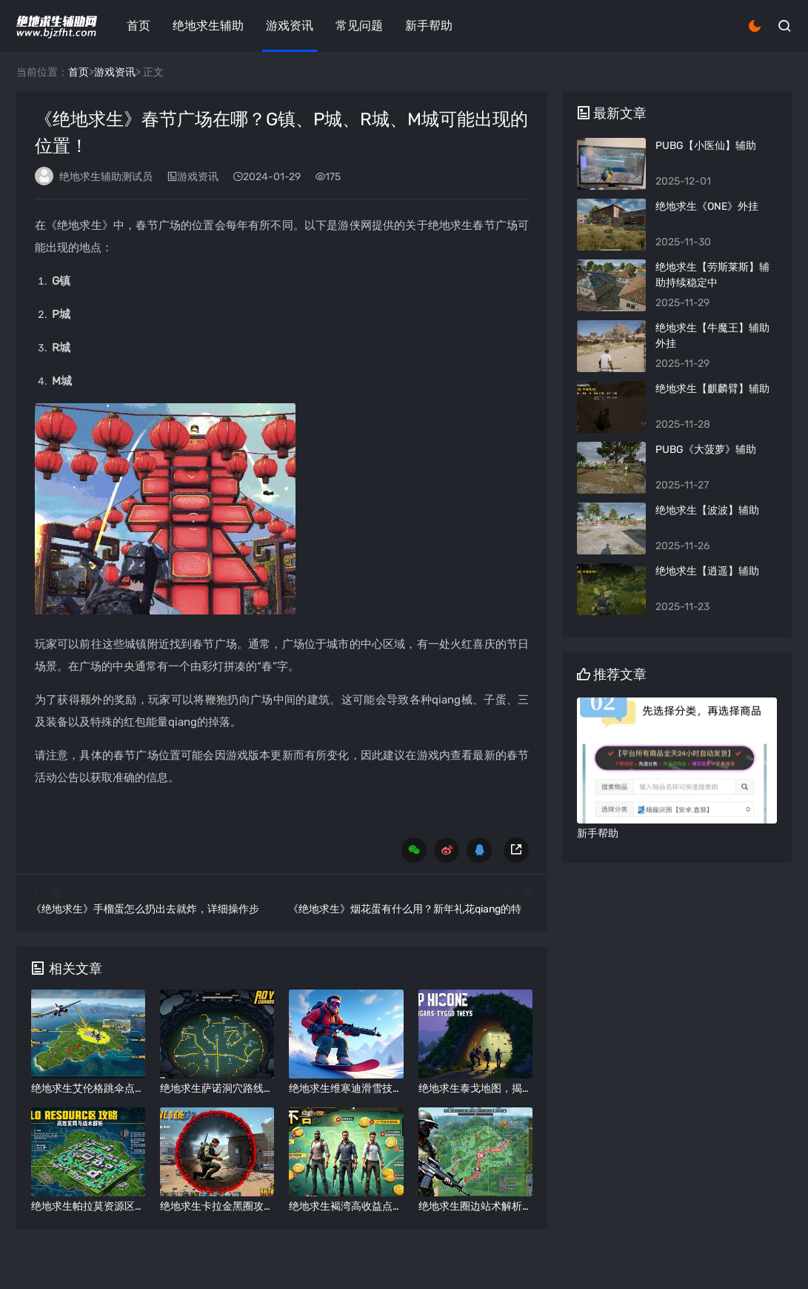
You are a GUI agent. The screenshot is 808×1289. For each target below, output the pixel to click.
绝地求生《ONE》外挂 (706, 206)
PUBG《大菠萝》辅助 (705, 449)
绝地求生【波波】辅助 (707, 510)
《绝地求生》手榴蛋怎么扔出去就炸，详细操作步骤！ (155, 909)
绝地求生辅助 (208, 26)
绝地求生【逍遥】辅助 (707, 571)
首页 (138, 26)
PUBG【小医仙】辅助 (705, 145)
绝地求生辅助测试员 (106, 176)
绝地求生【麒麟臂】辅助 (712, 388)
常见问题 (359, 26)
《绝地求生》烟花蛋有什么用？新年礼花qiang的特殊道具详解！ (436, 909)
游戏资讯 (289, 26)
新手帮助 (429, 26)
